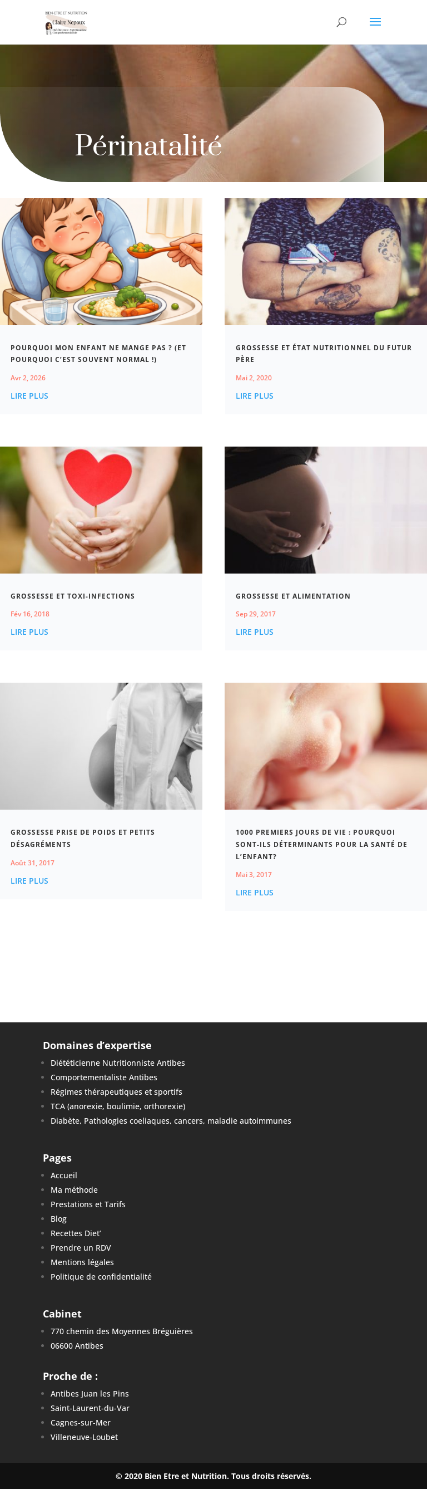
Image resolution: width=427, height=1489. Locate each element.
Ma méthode (74, 1189)
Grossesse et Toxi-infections (73, 596)
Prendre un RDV (81, 1247)
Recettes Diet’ (76, 1233)
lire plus (29, 395)
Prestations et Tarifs (88, 1204)
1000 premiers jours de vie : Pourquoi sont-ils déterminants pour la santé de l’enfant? (322, 844)
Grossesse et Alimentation (293, 596)
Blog (59, 1218)
